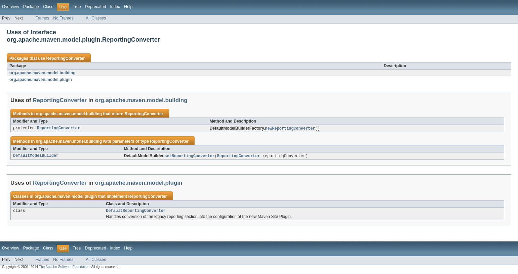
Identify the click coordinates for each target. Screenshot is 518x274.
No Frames (63, 18)
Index (115, 6)
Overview (10, 6)
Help (128, 6)
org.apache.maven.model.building (42, 73)
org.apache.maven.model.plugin (40, 79)
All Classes (96, 18)
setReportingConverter (189, 156)
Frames (42, 18)
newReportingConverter (290, 128)
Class (48, 6)
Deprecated (95, 6)
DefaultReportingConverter (136, 212)
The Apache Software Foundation (64, 268)
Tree (77, 6)
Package (31, 6)
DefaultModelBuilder (35, 156)
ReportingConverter (65, 58)
